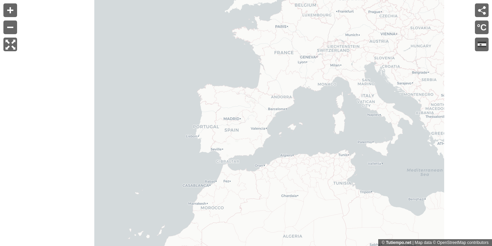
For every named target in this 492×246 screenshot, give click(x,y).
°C (482, 27)
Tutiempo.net (398, 242)
